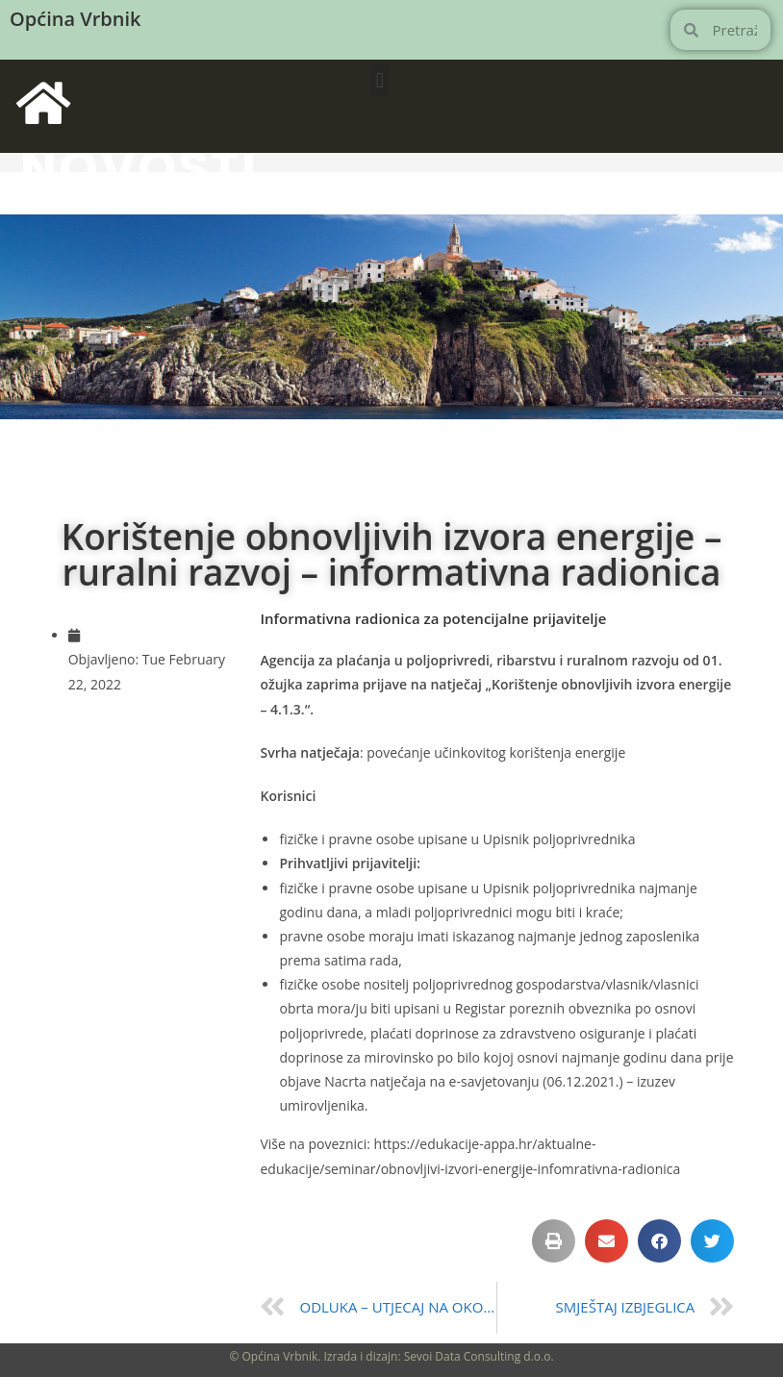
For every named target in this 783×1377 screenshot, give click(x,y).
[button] (379, 80)
